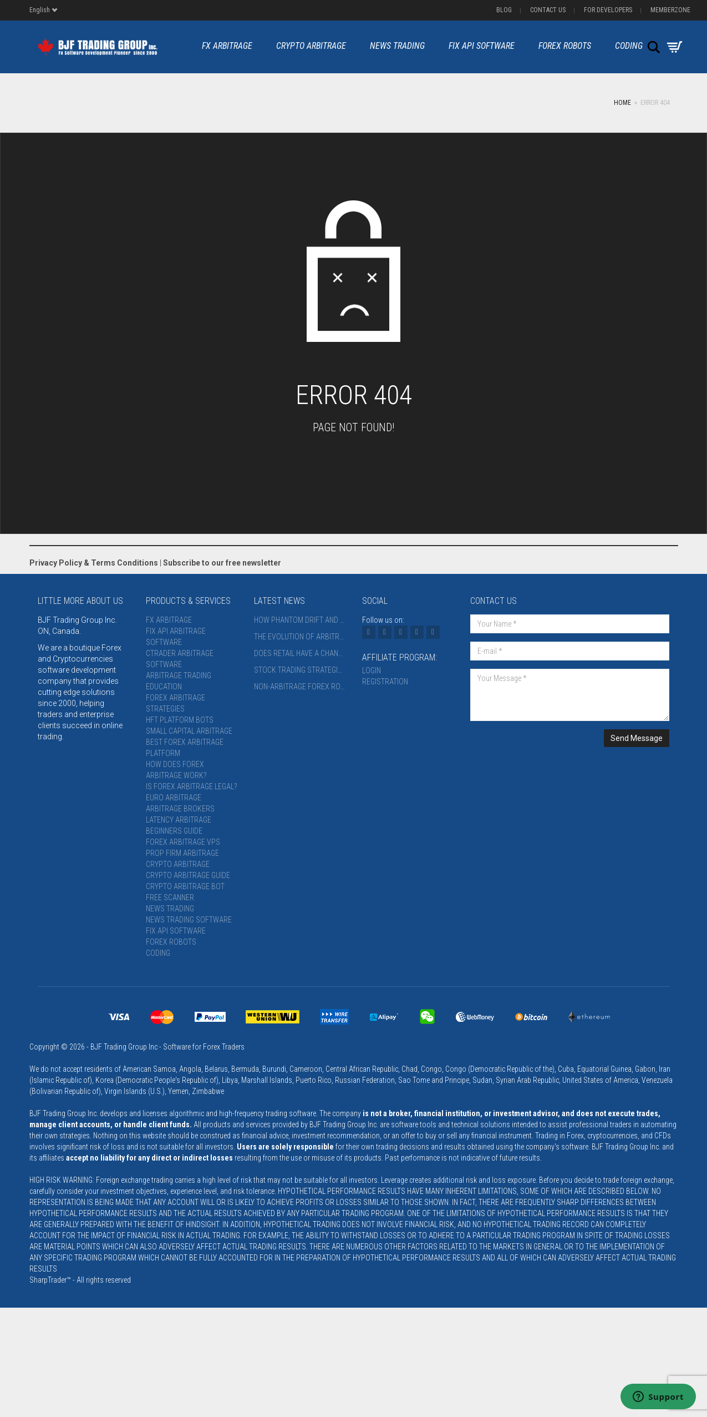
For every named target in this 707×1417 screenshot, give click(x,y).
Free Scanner (170, 897)
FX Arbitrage (227, 46)
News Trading (397, 46)
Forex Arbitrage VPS (183, 842)
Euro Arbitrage (173, 797)
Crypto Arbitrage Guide (188, 875)
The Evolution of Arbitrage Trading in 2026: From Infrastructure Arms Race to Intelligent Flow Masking (299, 636)
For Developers (608, 10)
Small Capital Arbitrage (189, 731)
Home (622, 103)
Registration (385, 681)
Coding (629, 46)
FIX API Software (482, 46)
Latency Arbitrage (178, 819)
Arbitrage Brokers (180, 808)
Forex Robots (564, 46)
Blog (504, 10)
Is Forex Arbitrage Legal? (191, 786)
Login (371, 670)
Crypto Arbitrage (311, 46)
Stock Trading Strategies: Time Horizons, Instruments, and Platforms (299, 669)
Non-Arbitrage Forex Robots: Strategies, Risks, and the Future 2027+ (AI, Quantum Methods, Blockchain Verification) (299, 686)
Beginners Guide (174, 830)
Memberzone (670, 10)
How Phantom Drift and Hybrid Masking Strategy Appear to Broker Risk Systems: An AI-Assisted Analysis (299, 620)
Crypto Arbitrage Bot (185, 886)
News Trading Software (189, 919)
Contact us (548, 10)
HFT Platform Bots (179, 719)
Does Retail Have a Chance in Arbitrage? (299, 653)
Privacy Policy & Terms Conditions (93, 562)
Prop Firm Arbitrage (182, 853)
